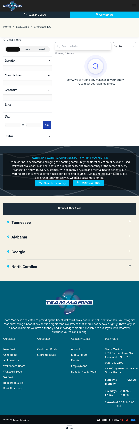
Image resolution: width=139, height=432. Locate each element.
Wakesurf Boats (12, 371)
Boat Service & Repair (84, 371)
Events (75, 360)
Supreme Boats (46, 355)
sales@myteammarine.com (122, 368)
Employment (79, 366)
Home (7, 26)
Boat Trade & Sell (13, 383)
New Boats (9, 349)
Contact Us (104, 14)
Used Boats (10, 355)
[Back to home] (12, 6)
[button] (134, 5)
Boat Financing (12, 388)
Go (47, 125)
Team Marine (113, 349)
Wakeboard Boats (14, 366)
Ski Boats (8, 377)
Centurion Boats (47, 349)
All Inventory (11, 360)
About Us (77, 349)
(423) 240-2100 (35, 14)
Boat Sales (22, 26)
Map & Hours (79, 355)
